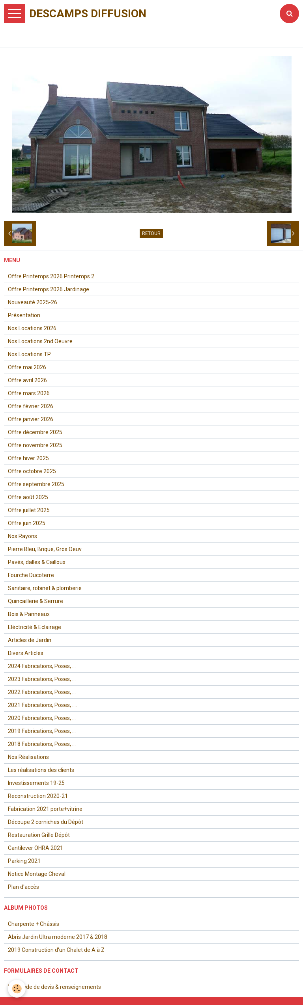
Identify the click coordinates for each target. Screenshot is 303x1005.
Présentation (24, 315)
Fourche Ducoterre (31, 575)
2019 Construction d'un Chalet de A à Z (56, 950)
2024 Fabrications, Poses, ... (42, 666)
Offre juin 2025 (26, 523)
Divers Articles (25, 653)
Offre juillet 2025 (29, 510)
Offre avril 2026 (27, 380)
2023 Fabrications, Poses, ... (42, 679)
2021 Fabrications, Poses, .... (42, 705)
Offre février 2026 (30, 406)
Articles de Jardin (29, 640)
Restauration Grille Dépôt (39, 835)
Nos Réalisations (28, 757)
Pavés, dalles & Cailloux (36, 562)
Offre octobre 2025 (32, 471)
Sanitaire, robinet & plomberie (45, 588)
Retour (151, 233)
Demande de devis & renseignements (54, 987)
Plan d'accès (23, 887)
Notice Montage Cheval (36, 874)
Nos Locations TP (29, 354)
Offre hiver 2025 (28, 458)
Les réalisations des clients (41, 770)
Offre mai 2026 (27, 367)
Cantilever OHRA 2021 (35, 848)
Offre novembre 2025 (35, 445)
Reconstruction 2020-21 (38, 796)
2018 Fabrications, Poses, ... (42, 744)
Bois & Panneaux (29, 614)
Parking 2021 (24, 861)
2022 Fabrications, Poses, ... (42, 692)
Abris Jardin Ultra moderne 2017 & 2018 (57, 937)
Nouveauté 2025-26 (32, 302)
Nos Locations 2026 (32, 328)
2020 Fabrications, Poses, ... (42, 718)
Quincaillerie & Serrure (35, 601)
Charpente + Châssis (33, 924)
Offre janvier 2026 (30, 419)
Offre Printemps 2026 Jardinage (48, 289)
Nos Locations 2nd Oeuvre (40, 341)
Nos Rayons (22, 536)
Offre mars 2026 (29, 393)
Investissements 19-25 (36, 783)
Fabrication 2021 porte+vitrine (45, 809)
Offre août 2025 (28, 497)
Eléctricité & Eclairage (34, 627)
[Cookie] (17, 989)
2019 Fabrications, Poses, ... (42, 731)
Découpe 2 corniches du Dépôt (45, 822)
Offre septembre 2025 (36, 484)
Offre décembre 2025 (35, 432)
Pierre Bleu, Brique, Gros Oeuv (45, 549)
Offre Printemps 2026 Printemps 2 (51, 276)
